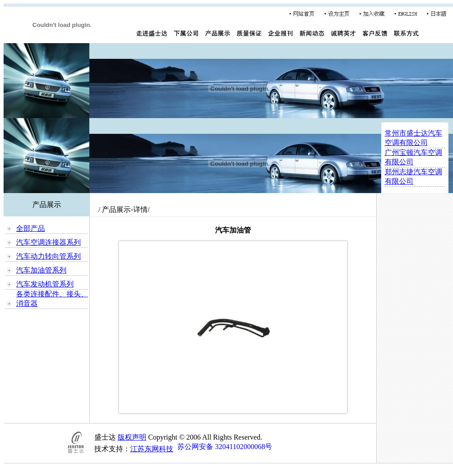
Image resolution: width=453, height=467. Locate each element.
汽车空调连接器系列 (48, 242)
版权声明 (132, 437)
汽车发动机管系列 (45, 284)
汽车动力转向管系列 (48, 256)
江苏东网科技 (151, 449)
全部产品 (30, 228)
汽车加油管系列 (41, 270)
